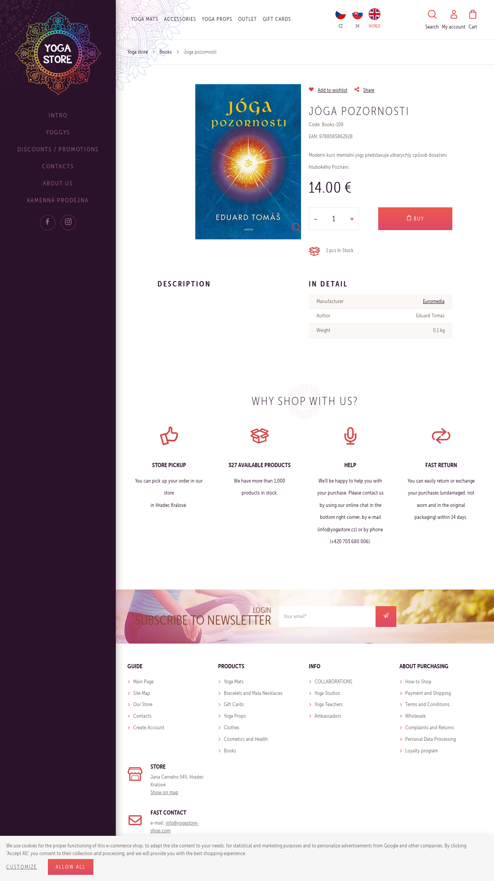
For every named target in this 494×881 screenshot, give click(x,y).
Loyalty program (421, 750)
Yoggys (58, 132)
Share (368, 90)
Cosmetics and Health (246, 739)
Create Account (148, 727)
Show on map (164, 792)
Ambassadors (328, 716)
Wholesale (415, 716)
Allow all (71, 867)
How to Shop (418, 681)
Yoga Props (217, 19)
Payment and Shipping (428, 693)
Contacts (58, 166)
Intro (58, 115)
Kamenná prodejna (58, 200)
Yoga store (137, 52)
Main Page (143, 681)
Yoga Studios (327, 693)
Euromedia (434, 301)
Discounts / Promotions (58, 149)
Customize (21, 867)
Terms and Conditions (427, 704)
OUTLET (247, 19)
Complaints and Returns (429, 727)
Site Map (141, 693)
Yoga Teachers (329, 704)
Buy (415, 218)
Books (165, 52)
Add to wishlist (332, 90)
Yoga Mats (144, 19)
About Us (58, 183)
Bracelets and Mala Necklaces (253, 693)
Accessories (180, 19)
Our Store (142, 704)
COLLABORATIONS (333, 681)
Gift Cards (234, 704)
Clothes (231, 727)
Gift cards (277, 19)
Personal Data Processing (430, 739)
